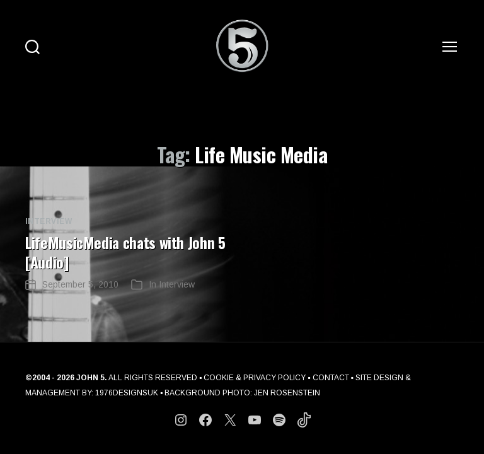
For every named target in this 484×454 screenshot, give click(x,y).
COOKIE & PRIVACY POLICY (255, 376)
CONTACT (331, 376)
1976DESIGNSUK (126, 391)
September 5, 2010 (80, 283)
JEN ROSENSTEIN (287, 391)
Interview (48, 221)
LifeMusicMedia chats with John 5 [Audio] (126, 251)
